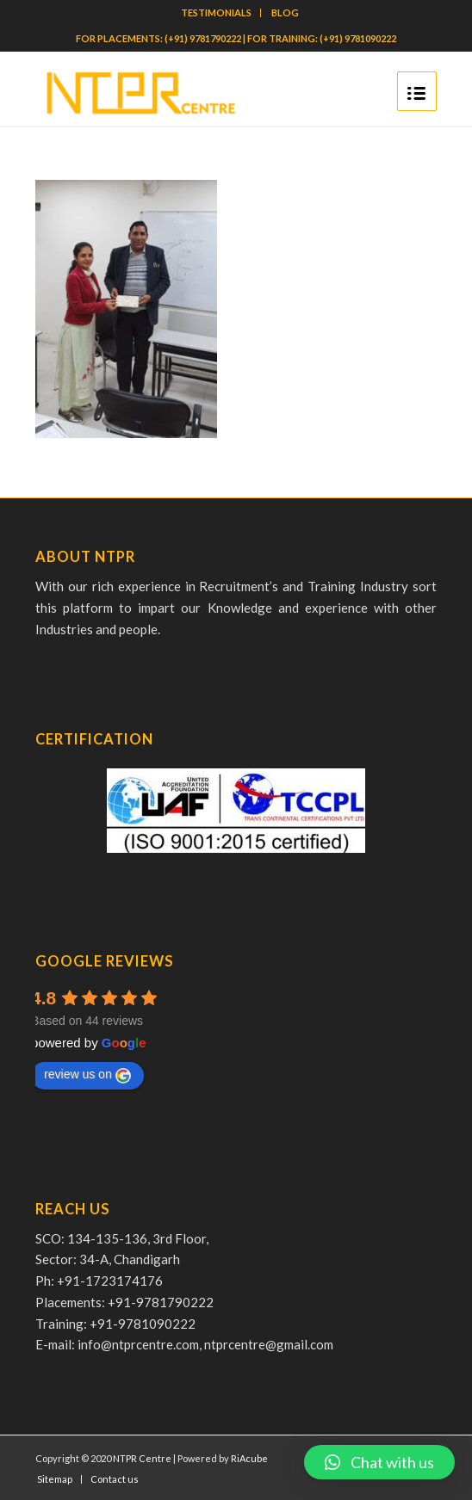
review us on (87, 1075)
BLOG (285, 12)
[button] (379, 1462)
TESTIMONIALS (216, 12)
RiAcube (249, 1458)
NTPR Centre (142, 1458)
